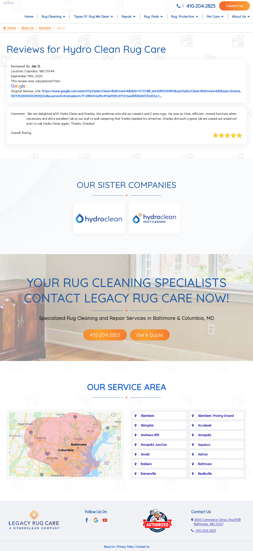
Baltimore (205, 470)
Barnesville (148, 480)
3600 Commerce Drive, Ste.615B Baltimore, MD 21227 (217, 528)
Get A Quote (150, 341)
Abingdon (147, 432)
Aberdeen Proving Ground (216, 422)
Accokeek (204, 432)
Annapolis (204, 441)
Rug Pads (151, 23)
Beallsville (205, 480)
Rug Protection (182, 23)
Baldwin (146, 470)
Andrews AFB (150, 441)
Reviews (45, 34)
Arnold (145, 461)
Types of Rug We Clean (91, 23)
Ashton (203, 461)
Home (28, 23)
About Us (239, 23)
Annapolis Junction (154, 451)
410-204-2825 (200, 8)
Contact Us (234, 7)
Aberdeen (147, 422)
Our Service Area (126, 393)
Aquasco (204, 451)
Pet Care (213, 23)
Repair (126, 23)
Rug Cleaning (51, 23)
